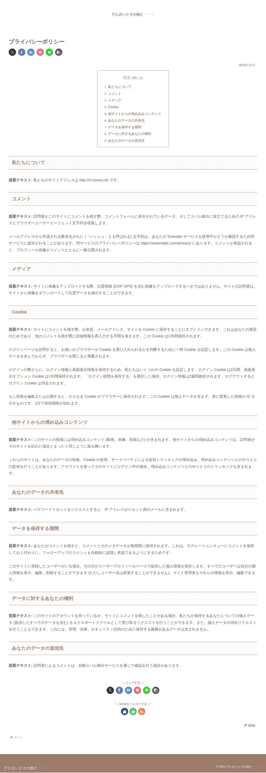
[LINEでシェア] (49, 52)
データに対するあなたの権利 (129, 134)
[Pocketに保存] (40, 52)
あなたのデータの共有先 (126, 120)
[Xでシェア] (12, 52)
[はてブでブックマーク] (30, 52)
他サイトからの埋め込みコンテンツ (134, 114)
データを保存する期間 (124, 127)
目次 (127, 78)
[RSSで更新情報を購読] (141, 712)
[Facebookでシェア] (21, 52)
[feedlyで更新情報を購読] (133, 712)
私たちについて (119, 87)
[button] (58, 52)
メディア (114, 100)
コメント (114, 93)
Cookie (113, 107)
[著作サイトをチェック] (124, 712)
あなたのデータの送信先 (126, 141)
